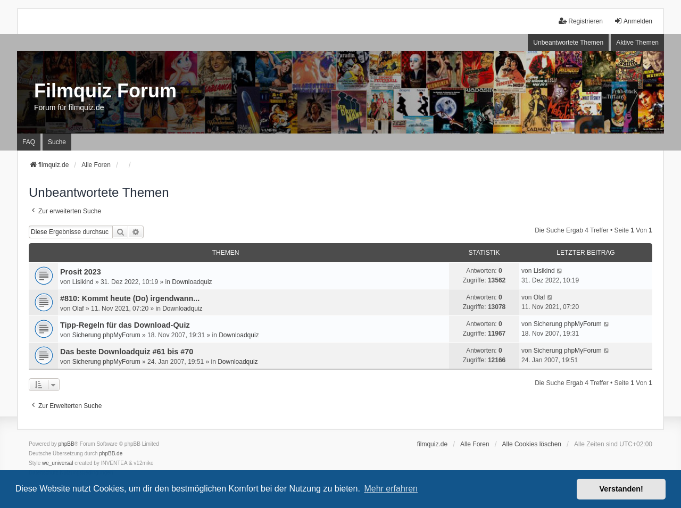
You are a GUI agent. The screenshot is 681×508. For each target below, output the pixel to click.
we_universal (57, 463)
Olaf (78, 308)
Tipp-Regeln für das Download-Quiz (125, 325)
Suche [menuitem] (57, 142)
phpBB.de (110, 453)
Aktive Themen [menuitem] (637, 42)
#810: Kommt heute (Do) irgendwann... (130, 298)
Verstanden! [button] (621, 489)
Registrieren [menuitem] (581, 21)
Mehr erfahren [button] (391, 488)
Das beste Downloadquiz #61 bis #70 (126, 351)
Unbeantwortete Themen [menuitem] (568, 42)
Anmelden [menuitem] (633, 21)
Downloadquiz (192, 282)
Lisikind (83, 282)
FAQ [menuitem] (28, 142)
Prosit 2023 (80, 272)
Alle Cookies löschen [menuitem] (531, 444)
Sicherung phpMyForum (106, 335)
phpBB (66, 444)
